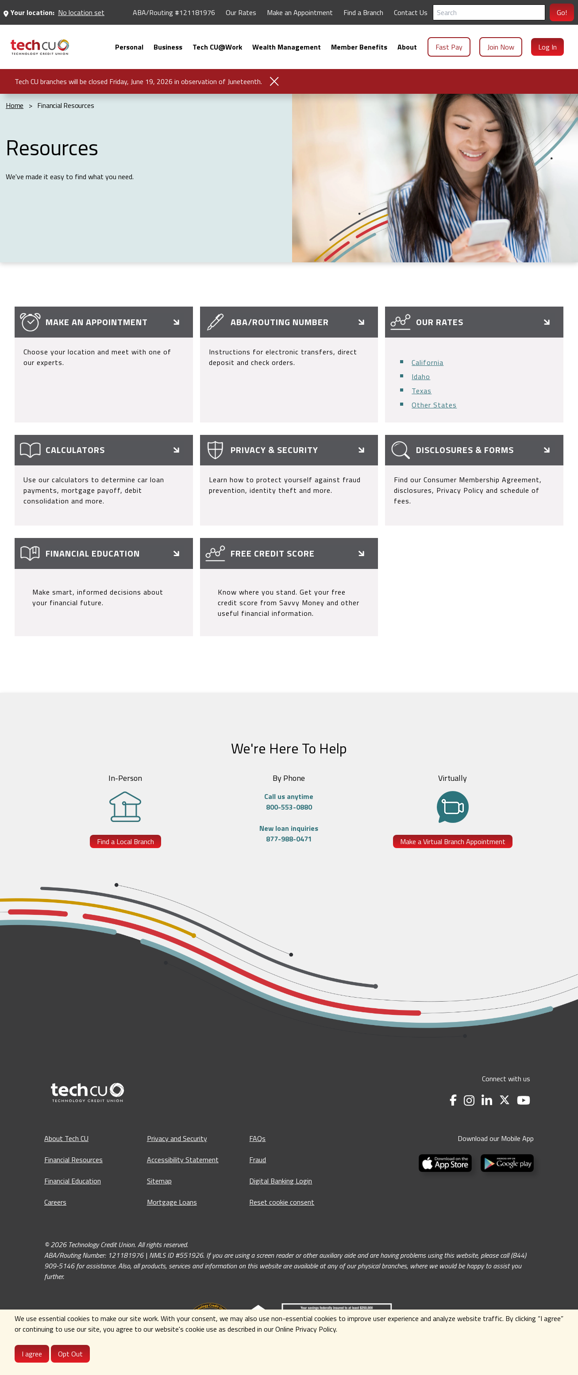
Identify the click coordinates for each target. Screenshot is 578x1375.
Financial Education (93, 553)
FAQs (257, 1138)
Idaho (421, 376)
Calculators (75, 450)
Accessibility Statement (183, 1159)
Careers (55, 1202)
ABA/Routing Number (280, 322)
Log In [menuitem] (547, 47)
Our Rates (241, 12)
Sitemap (159, 1180)
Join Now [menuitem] (500, 47)
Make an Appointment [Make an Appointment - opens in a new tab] (300, 12)
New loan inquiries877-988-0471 (288, 833)
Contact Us (411, 12)
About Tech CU (66, 1138)
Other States (434, 404)
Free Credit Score (273, 553)
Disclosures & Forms (465, 450)
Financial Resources (73, 1159)
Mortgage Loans (172, 1202)
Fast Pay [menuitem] (448, 47)
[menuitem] (40, 47)
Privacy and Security (177, 1138)
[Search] (489, 12)
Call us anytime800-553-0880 (288, 801)
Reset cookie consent (281, 1202)
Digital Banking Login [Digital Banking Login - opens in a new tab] (280, 1180)
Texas (422, 390)
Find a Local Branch (125, 841)
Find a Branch (363, 12)
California (427, 362)
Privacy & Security (274, 450)
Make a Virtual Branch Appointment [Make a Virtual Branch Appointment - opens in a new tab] (452, 841)
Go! (562, 12)
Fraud (257, 1159)
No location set (81, 12)
